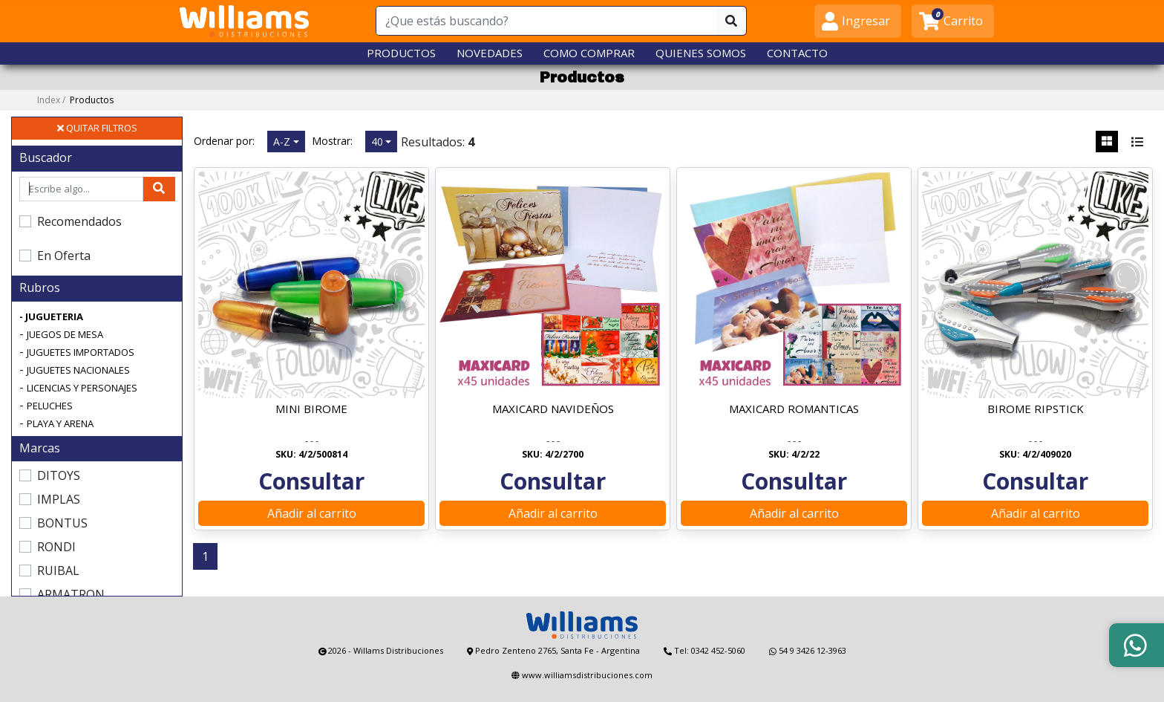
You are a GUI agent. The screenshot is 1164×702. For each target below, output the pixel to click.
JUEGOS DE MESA (65, 334)
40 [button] (377, 141)
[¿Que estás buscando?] (546, 21)
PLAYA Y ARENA (60, 423)
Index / (75, 100)
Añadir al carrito (311, 513)
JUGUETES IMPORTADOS (80, 352)
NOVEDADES (490, 52)
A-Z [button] (281, 141)
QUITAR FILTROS (97, 127)
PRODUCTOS (401, 52)
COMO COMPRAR (589, 52)
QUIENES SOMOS (700, 52)
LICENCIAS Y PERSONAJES (82, 387)
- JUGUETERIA (51, 316)
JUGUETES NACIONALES (78, 370)
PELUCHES (50, 405)
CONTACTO (797, 52)
